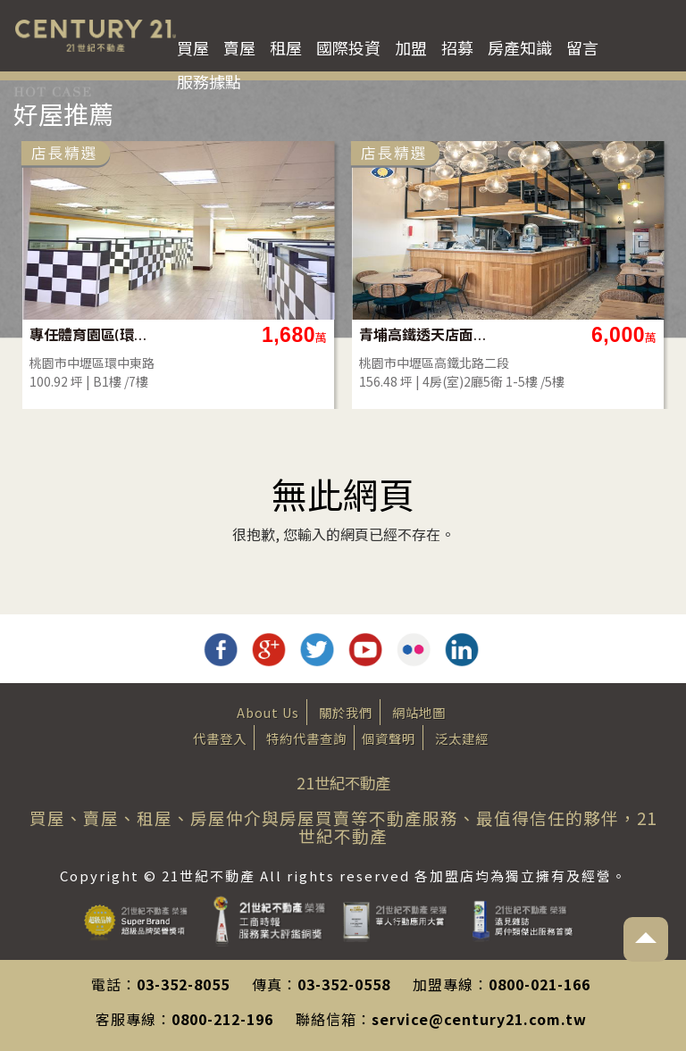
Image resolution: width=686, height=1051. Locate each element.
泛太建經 (462, 738)
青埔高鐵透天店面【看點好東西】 (485, 334)
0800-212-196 (222, 1019)
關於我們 (345, 712)
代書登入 (220, 738)
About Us (268, 712)
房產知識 (520, 47)
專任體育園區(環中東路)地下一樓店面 (156, 334)
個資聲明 (388, 738)
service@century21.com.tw (479, 1019)
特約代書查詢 (306, 738)
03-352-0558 (343, 984)
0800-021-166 (539, 984)
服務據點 (209, 81)
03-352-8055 (183, 984)
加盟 (411, 47)
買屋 (193, 47)
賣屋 (239, 47)
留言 (582, 47)
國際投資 (348, 47)
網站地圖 (419, 712)
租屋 (286, 47)
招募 (457, 47)
